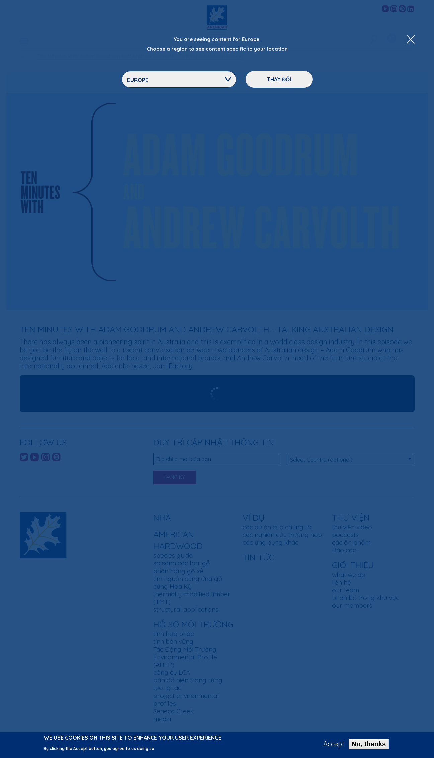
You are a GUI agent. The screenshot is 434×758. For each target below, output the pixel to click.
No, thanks (369, 744)
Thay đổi (279, 79)
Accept (333, 744)
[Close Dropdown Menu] (410, 40)
